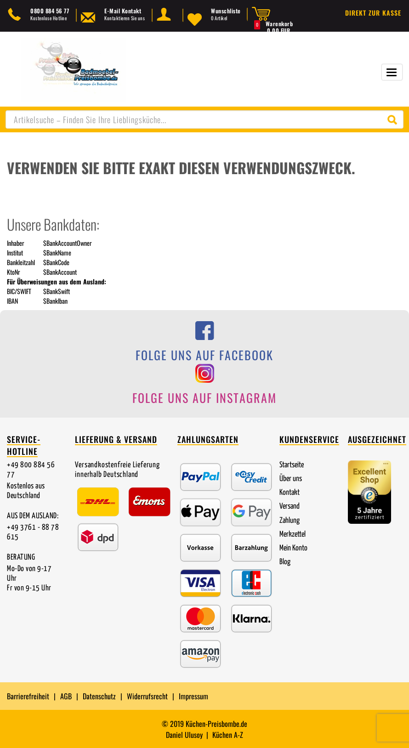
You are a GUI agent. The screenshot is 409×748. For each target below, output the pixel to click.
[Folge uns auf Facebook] (204, 344)
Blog (284, 562)
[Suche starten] (394, 119)
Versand (289, 506)
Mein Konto (293, 548)
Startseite (291, 465)
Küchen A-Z (227, 734)
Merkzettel (292, 534)
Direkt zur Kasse (373, 12)
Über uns (290, 479)
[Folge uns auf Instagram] (204, 387)
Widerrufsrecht (147, 696)
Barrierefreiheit (28, 696)
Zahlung (289, 521)
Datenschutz (99, 696)
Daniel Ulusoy (184, 734)
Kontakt (289, 493)
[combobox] (204, 119)
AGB (66, 696)
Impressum (193, 696)
